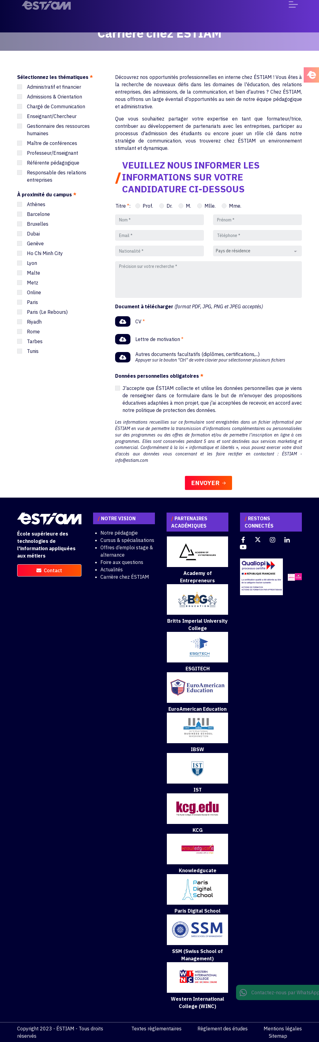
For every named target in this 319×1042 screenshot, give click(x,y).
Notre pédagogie (119, 533)
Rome (33, 331)
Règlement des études (222, 1028)
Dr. (169, 206)
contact (49, 570)
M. (188, 206)
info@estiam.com (131, 460)
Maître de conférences (52, 143)
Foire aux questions (121, 562)
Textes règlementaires (156, 1028)
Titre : (122, 206)
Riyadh (34, 322)
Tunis (33, 351)
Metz (32, 283)
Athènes (36, 204)
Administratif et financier (54, 87)
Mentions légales (283, 1028)
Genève (35, 243)
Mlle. (210, 206)
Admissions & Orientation (54, 97)
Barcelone (38, 214)
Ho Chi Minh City (45, 253)
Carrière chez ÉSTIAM (124, 577)
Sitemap (278, 1036)
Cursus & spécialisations (127, 540)
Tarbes (35, 341)
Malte (33, 273)
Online (34, 292)
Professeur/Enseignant (52, 153)
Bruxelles (37, 224)
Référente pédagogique (53, 163)
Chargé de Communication (56, 106)
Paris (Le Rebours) (47, 312)
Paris (32, 302)
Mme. (235, 206)
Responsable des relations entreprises (56, 176)
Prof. (148, 206)
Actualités (111, 569)
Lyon (32, 263)
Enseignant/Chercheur (52, 116)
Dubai (33, 234)
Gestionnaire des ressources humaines (58, 129)
